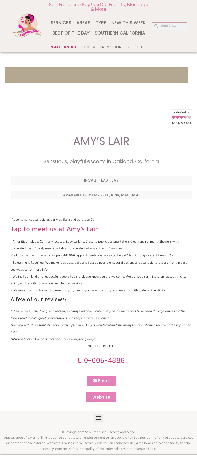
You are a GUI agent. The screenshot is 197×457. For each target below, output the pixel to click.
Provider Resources (106, 47)
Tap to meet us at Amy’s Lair (54, 230)
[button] (98, 418)
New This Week (128, 23)
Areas (83, 23)
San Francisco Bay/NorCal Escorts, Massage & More (98, 7)
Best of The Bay (71, 33)
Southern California (120, 33)
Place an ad (62, 47)
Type (101, 23)
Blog (142, 47)
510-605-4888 (101, 360)
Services (61, 23)
